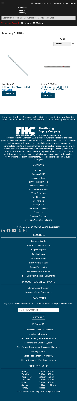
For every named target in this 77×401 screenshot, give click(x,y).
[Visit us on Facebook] (8, 230)
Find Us (73, 3)
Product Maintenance (38, 263)
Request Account (11, 23)
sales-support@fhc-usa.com (62, 120)
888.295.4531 (59, 3)
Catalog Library (38, 254)
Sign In (28, 23)
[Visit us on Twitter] (20, 230)
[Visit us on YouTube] (14, 230)
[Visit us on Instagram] (25, 230)
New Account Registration (38, 245)
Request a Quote (41, 3)
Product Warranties (38, 267)
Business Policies (38, 258)
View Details (7, 90)
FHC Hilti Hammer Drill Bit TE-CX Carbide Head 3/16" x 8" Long (54, 88)
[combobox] (38, 18)
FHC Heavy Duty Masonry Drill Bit (16, 87)
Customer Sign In (38, 241)
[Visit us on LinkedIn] (3, 230)
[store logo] (12, 10)
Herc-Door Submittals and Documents (38, 276)
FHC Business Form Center (38, 271)
